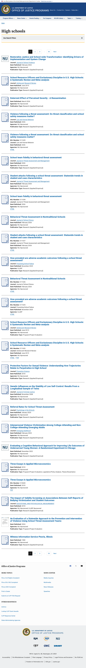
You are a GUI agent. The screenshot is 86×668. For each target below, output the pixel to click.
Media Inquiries (49, 578)
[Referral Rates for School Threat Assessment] (5, 414)
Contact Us (60, 10)
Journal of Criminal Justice (25, 392)
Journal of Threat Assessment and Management (33, 161)
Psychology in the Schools (25, 410)
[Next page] (55, 52)
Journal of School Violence (25, 62)
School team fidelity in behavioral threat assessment (36, 157)
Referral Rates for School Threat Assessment (32, 407)
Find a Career (5, 591)
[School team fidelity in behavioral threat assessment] (5, 165)
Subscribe (75, 10)
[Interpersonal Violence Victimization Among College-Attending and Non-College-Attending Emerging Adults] (5, 432)
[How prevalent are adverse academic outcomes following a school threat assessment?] (5, 265)
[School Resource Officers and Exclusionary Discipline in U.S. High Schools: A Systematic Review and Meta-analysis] (5, 85)
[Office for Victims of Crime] (47, 647)
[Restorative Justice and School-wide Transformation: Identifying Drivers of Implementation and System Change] (5, 59)
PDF (17, 358)
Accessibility (6, 657)
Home (3, 23)
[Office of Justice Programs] (5, 9)
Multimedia (47, 582)
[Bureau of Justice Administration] (36, 640)
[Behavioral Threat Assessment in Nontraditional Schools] (5, 224)
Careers (67, 10)
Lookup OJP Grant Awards (9, 611)
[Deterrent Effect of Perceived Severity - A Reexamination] (5, 105)
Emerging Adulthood (23, 431)
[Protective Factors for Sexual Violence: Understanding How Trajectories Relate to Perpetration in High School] (5, 373)
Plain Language (37, 657)
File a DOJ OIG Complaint (9, 582)
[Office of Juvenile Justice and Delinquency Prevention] (35, 647)
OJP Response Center (8, 616)
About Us (52, 10)
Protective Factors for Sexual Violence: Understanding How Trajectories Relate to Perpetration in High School (45, 366)
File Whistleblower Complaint (21, 657)
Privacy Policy (48, 657)
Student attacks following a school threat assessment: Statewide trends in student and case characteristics (46, 176)
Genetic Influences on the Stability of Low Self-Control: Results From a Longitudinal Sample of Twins (44, 387)
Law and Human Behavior (25, 120)
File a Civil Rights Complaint (10, 578)
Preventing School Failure (25, 264)
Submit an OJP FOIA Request (10, 596)
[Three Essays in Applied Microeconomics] (5, 471)
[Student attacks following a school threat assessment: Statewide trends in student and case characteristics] (5, 183)
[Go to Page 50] (49, 52)
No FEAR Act (79, 657)
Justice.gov (56, 662)
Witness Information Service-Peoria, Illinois (31, 537)
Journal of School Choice (25, 220)
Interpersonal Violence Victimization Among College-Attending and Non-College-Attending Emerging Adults (45, 426)
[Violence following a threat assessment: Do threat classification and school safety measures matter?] (5, 121)
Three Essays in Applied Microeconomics (30, 464)
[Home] (30, 9)
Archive (3, 607)
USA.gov (48, 662)
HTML (12, 150)
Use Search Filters (9, 38)
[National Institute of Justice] (58, 640)
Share (81, 11)
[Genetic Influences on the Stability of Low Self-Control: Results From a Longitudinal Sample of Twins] (5, 394)
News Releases (48, 587)
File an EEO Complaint (8, 587)
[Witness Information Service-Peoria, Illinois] (5, 544)
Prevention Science (23, 371)
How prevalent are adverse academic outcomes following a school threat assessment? (46, 259)
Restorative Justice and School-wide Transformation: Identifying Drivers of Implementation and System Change (47, 58)
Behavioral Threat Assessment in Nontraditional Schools (37, 217)
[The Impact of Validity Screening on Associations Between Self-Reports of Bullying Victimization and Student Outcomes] (5, 505)
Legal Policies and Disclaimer (64, 657)
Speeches (47, 591)
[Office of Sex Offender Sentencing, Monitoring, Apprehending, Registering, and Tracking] (58, 647)
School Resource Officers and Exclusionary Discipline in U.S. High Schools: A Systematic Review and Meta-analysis (47, 78)
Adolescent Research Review (26, 83)
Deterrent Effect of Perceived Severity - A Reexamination (38, 98)
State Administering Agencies (10, 620)
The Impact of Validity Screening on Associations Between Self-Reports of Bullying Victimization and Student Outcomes (46, 499)
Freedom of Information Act (34, 662)
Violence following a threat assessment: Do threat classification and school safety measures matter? (47, 115)
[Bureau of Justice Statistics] (47, 641)
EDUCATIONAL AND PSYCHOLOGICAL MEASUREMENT (35, 504)
